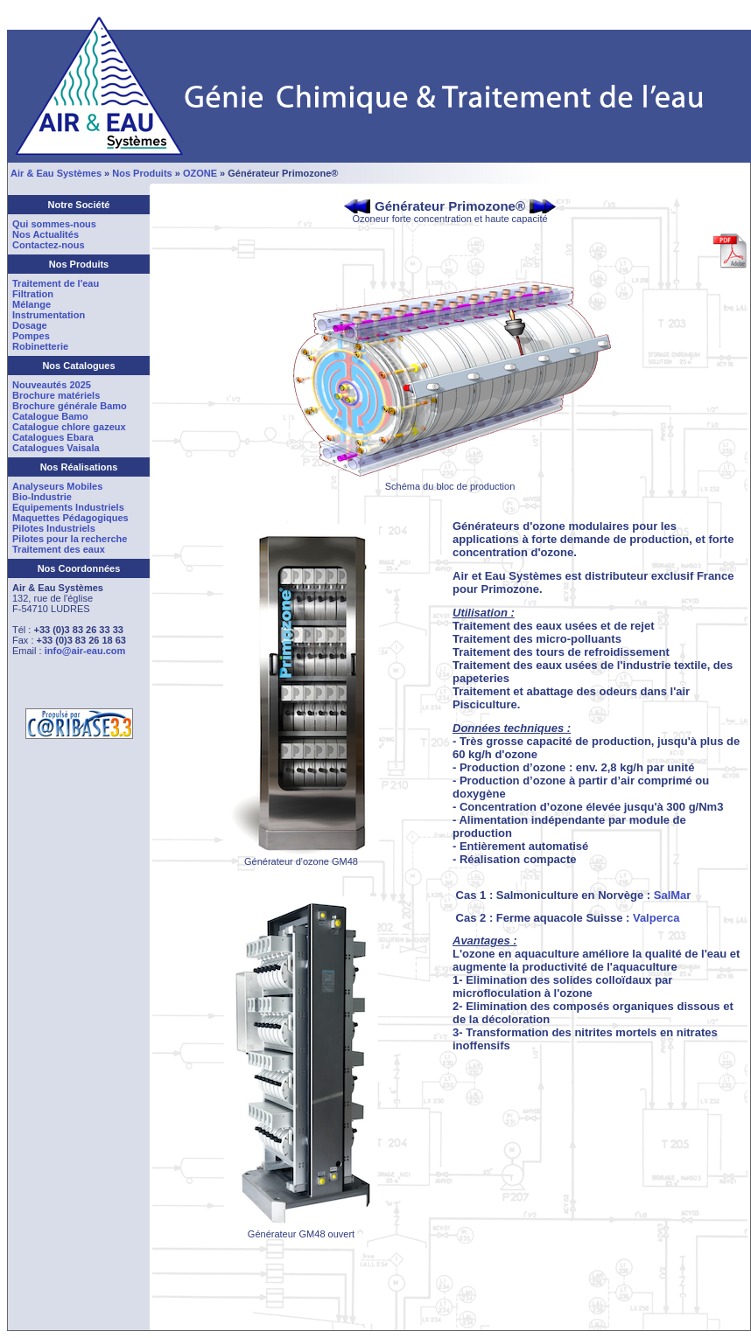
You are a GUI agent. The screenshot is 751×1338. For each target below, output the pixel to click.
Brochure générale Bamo (69, 406)
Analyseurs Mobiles (57, 486)
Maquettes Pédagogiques (70, 517)
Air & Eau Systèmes (56, 173)
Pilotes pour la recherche (69, 538)
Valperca (656, 917)
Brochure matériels (56, 395)
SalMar (672, 895)
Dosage (29, 325)
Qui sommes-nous (54, 224)
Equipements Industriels (68, 507)
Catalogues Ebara (53, 437)
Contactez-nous (48, 245)
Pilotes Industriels (53, 528)
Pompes (31, 336)
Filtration (32, 294)
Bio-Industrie (42, 496)
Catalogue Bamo (50, 416)
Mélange (31, 304)
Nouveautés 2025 (51, 385)
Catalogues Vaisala (56, 448)
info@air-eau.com (85, 650)
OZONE (200, 173)
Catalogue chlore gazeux (69, 427)
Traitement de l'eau (55, 283)
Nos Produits (142, 173)
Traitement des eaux (58, 549)
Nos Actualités (45, 234)
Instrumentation (48, 315)
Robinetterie (40, 346)
